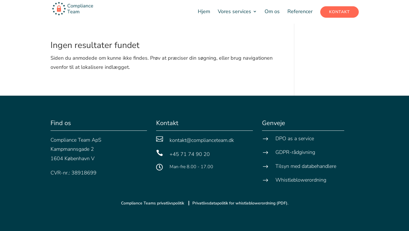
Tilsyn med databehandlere (305, 166)
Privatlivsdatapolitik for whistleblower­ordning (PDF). (240, 203)
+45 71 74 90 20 (190, 154)
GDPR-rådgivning (295, 152)
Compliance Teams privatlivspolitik (153, 203)
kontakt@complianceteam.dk (202, 140)
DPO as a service (294, 138)
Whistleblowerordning (300, 179)
